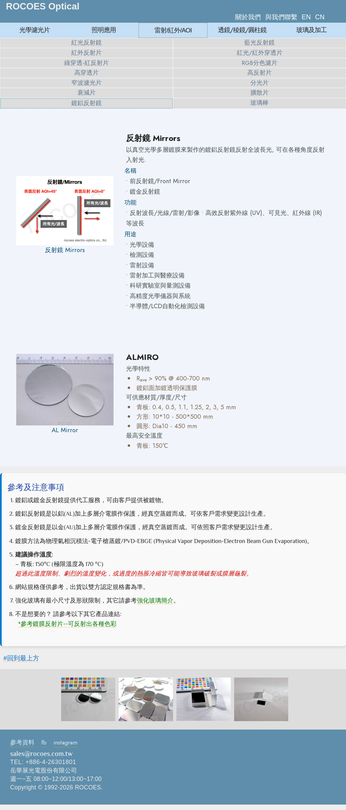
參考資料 (22, 742)
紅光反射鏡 (86, 42)
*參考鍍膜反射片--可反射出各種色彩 (67, 623)
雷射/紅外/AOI (173, 30)
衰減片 (86, 92)
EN (306, 17)
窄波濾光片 (86, 82)
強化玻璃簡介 (155, 600)
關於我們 (248, 17)
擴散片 (259, 92)
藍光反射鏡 (259, 42)
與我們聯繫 (281, 17)
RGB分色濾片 (259, 62)
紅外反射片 (86, 52)
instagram (65, 742)
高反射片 (259, 72)
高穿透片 (86, 72)
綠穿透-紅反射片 (86, 62)
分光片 (259, 82)
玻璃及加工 (311, 29)
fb (44, 742)
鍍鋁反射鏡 (86, 103)
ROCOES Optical (43, 6)
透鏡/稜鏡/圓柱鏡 (242, 29)
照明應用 (104, 29)
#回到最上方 (21, 658)
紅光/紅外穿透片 (259, 52)
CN (320, 17)
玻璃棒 (259, 102)
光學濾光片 (34, 29)
